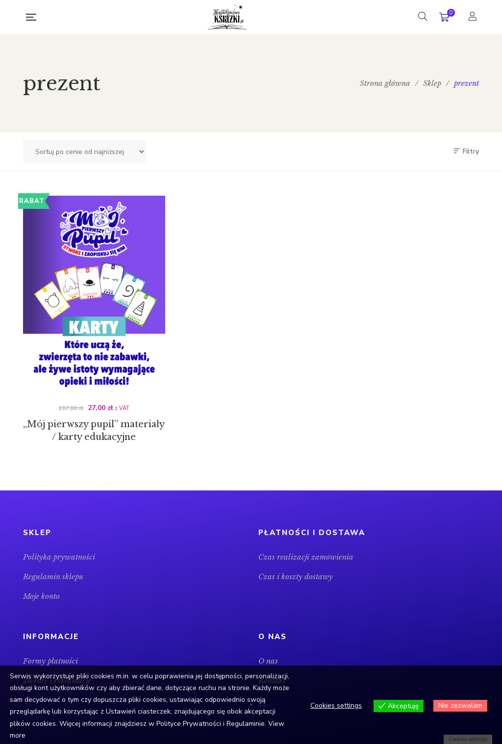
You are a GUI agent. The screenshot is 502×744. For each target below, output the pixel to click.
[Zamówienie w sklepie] (84, 151)
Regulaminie (245, 723)
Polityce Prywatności (188, 723)
